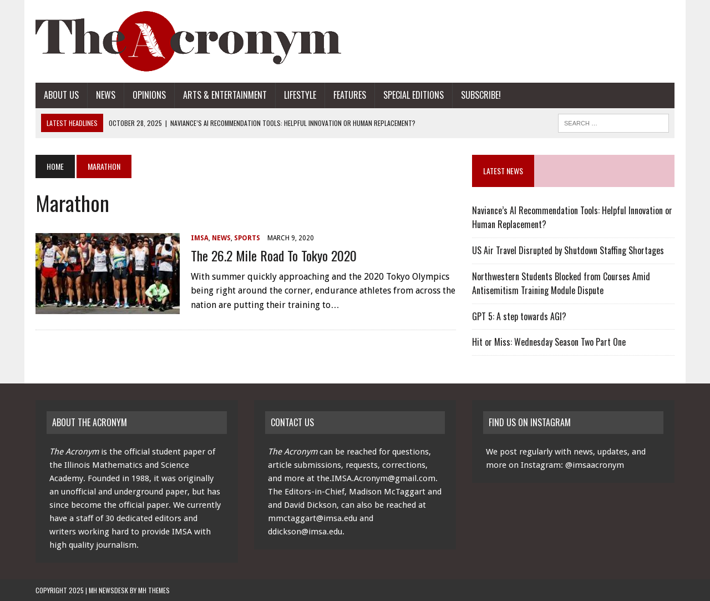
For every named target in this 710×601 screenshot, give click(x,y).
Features (349, 95)
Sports (247, 238)
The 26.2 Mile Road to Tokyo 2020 (274, 255)
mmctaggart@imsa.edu (312, 518)
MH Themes (154, 590)
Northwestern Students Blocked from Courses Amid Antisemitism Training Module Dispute (561, 283)
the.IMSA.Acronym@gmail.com (376, 478)
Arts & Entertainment (225, 95)
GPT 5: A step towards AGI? (519, 316)
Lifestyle (300, 95)
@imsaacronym (594, 465)
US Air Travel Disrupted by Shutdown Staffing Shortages (568, 250)
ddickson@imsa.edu (305, 532)
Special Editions (413, 95)
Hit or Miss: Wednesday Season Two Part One (549, 342)
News (105, 95)
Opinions (149, 95)
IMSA (200, 238)
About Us (61, 95)
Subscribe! (481, 95)
